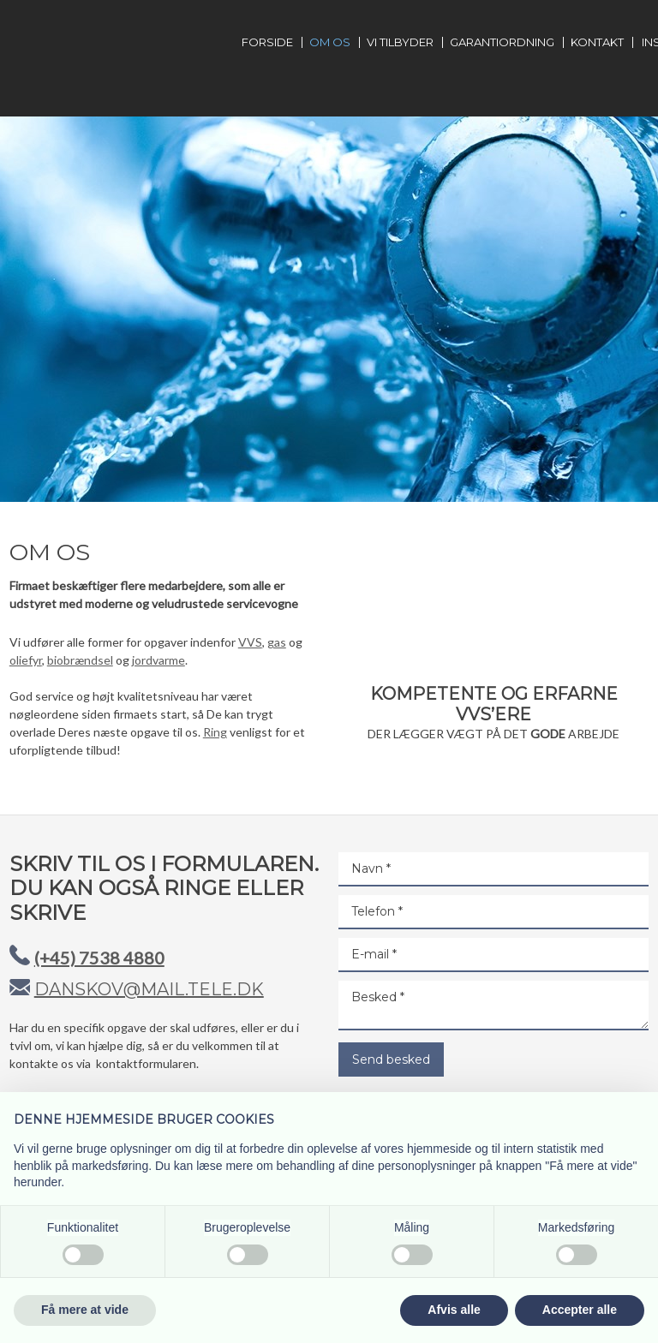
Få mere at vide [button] (85, 1309)
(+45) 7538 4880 (99, 957)
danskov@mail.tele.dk (149, 989)
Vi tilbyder (400, 42)
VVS (250, 642)
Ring (215, 732)
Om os (329, 42)
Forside (267, 42)
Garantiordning (502, 42)
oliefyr (25, 660)
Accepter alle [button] (579, 1309)
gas (276, 642)
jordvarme (158, 660)
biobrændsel (80, 660)
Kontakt (597, 42)
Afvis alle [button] (454, 1309)
